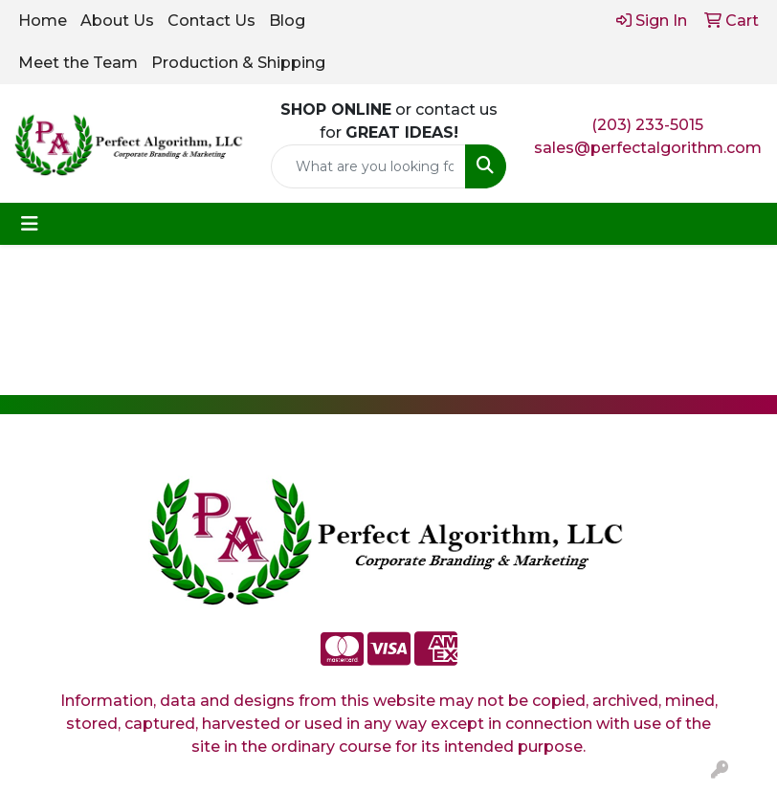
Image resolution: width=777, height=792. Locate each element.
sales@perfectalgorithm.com (648, 148)
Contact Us (211, 20)
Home (42, 20)
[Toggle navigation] (30, 223)
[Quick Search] (369, 166)
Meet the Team (78, 63)
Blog (287, 20)
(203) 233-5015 (647, 125)
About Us (117, 20)
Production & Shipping (238, 63)
